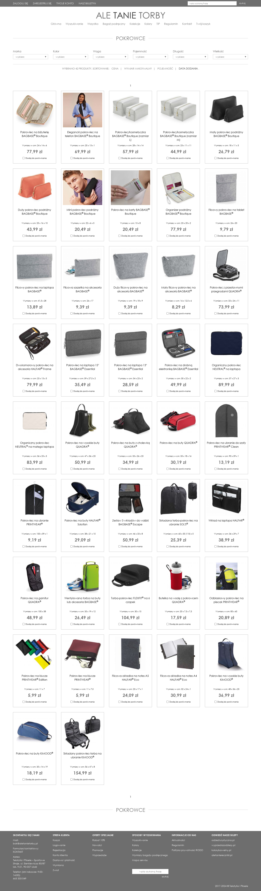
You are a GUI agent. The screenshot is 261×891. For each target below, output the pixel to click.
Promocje (97, 850)
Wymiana (58, 865)
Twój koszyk (203, 24)
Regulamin (171, 24)
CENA (115, 68)
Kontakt (187, 24)
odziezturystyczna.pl (223, 840)
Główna (56, 24)
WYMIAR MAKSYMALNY (138, 68)
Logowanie (59, 845)
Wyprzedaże (99, 855)
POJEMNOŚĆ (165, 68)
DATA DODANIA (188, 68)
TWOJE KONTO (65, 3)
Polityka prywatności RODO (187, 850)
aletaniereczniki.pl (222, 855)
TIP (158, 24)
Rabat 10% (98, 840)
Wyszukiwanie (74, 24)
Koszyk (56, 840)
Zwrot (56, 870)
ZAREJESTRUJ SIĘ (42, 3)
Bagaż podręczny (114, 24)
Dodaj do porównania (36, 158)
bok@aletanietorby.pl (25, 843)
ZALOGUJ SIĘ (20, 3)
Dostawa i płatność (64, 860)
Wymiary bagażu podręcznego (150, 855)
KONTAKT (18, 851)
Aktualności (178, 840)
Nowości (97, 845)
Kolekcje (135, 24)
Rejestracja (59, 850)
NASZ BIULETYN (87, 3)
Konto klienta (60, 855)
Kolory (148, 24)
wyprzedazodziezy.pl (223, 845)
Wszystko (92, 24)
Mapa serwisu (140, 860)
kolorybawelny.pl (221, 850)
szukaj (242, 3)
